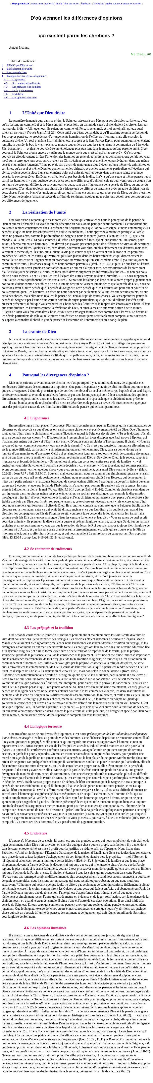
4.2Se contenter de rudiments (22, 83)
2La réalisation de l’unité (17, 68)
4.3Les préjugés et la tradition (22, 86)
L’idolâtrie (35, 833)
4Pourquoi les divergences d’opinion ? (24, 75)
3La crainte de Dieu (14, 72)
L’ (17, 112)
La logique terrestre (43, 726)
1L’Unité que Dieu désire (17, 65)
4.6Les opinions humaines (20, 97)
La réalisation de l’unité (37, 212)
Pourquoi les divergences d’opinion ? (49, 375)
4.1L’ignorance (14, 79)
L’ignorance (36, 418)
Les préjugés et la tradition (48, 627)
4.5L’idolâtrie (13, 93)
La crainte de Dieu (32, 331)
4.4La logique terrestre (18, 90)
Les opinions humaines (45, 928)
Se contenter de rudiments (48, 549)
